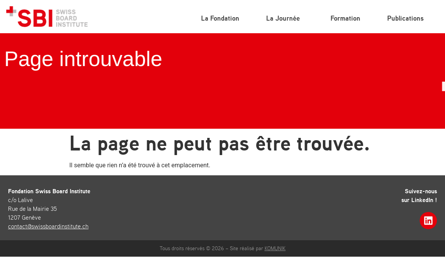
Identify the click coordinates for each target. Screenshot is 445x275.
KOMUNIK (275, 248)
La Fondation (220, 18)
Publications (407, 18)
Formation (345, 18)
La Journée (285, 18)
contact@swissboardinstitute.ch (48, 226)
